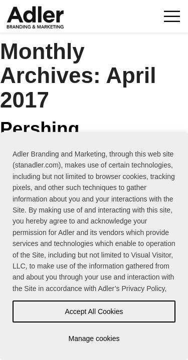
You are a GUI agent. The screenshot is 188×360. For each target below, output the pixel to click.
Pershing (39, 128)
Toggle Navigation (171, 16)
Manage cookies (94, 338)
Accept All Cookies (94, 312)
